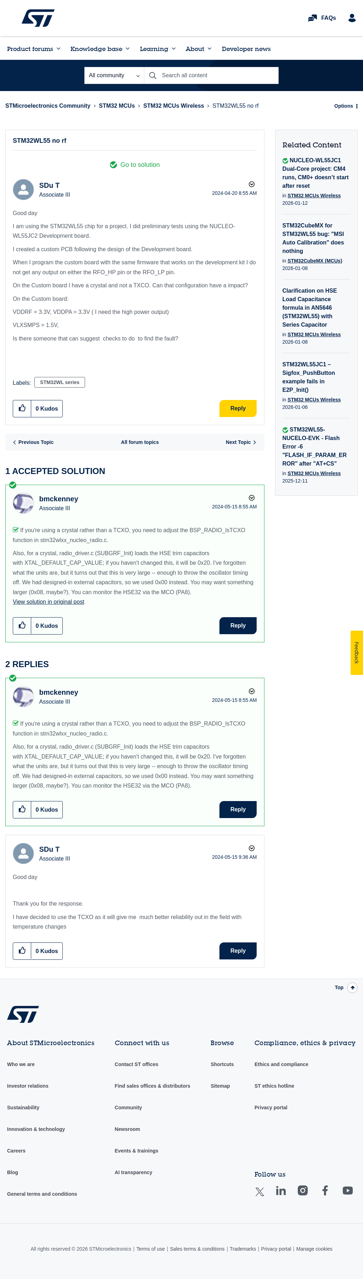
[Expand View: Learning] (173, 48)
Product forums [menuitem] (30, 48)
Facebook (332, 1195)
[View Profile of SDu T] (49, 185)
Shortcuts (222, 1064)
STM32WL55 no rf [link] (236, 106)
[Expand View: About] (209, 48)
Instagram (310, 1195)
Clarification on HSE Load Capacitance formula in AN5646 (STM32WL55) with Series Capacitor (310, 308)
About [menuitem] (195, 48)
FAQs (328, 18)
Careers (16, 1151)
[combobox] (211, 75)
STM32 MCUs (117, 106)
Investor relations (28, 1086)
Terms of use (150, 1249)
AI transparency (133, 1172)
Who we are (21, 1064)
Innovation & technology (36, 1129)
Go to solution (140, 164)
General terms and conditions (42, 1194)
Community (128, 1107)
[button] (22, 408)
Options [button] (343, 106)
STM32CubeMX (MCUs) (314, 261)
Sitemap (220, 1086)
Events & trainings (136, 1151)
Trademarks (243, 1249)
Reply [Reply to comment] (238, 625)
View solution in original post (48, 602)
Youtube (354, 1195)
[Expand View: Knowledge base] (127, 48)
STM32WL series (59, 382)
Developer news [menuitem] (246, 48)
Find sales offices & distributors (152, 1086)
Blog (12, 1172)
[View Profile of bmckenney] (58, 499)
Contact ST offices (136, 1064)
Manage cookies (314, 1249)
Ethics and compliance (281, 1064)
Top (339, 987)
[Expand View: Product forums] (58, 48)
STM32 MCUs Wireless (173, 106)
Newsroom (127, 1129)
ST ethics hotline (274, 1086)
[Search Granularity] (114, 75)
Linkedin (287, 1195)
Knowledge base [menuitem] (96, 48)
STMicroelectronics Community (38, 18)
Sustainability (23, 1107)
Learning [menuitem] (154, 48)
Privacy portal (271, 1107)
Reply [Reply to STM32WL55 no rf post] (238, 408)
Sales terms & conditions (197, 1249)
